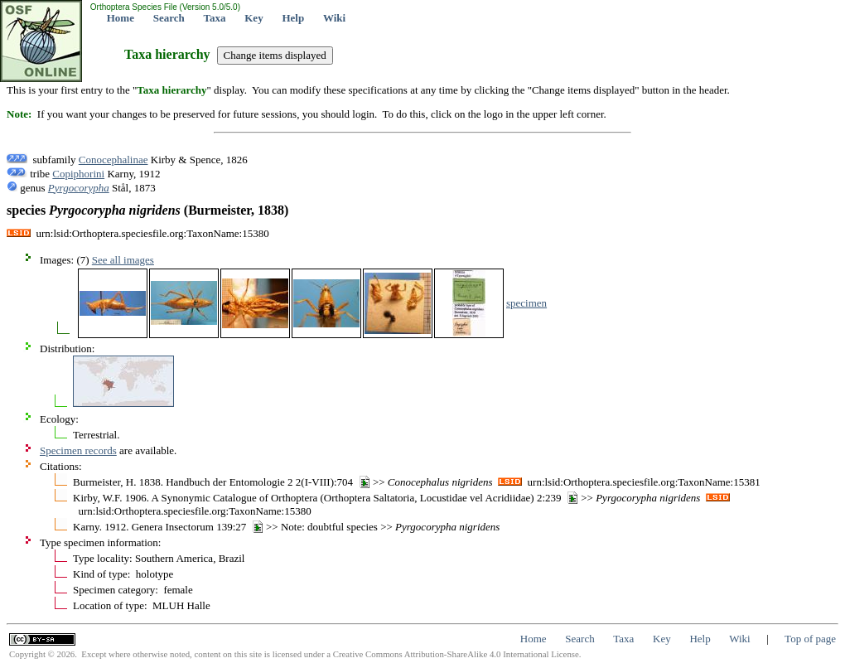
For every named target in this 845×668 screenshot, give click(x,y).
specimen (526, 303)
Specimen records (78, 450)
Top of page (810, 638)
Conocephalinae (113, 159)
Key (253, 18)
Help (293, 18)
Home (120, 18)
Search (169, 18)
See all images (123, 260)
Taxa (215, 18)
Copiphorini (78, 173)
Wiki (334, 18)
